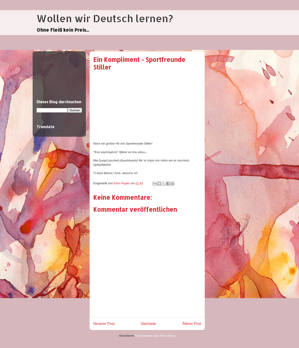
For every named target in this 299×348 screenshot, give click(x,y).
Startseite (148, 324)
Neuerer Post (104, 324)
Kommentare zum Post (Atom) (155, 335)
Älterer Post (191, 324)
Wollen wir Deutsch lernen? (104, 18)
